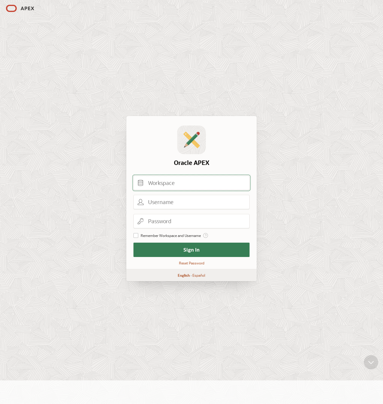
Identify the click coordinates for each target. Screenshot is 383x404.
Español (198, 275)
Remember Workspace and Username (171, 235)
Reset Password (191, 263)
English (184, 275)
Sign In (191, 250)
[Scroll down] (371, 366)
